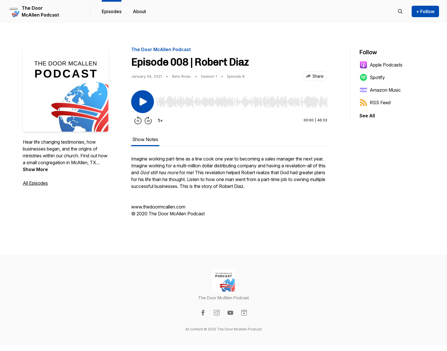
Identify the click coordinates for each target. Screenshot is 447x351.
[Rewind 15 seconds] (138, 121)
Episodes (111, 11)
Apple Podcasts (381, 65)
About (139, 11)
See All (367, 116)
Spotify (372, 77)
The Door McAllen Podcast (40, 11)
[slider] (241, 102)
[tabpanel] (229, 189)
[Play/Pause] (142, 101)
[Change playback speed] (160, 121)
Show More (35, 169)
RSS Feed (375, 103)
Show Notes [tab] (145, 139)
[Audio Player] (241, 100)
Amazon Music (380, 90)
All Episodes (35, 183)
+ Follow (425, 11)
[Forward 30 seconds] (148, 121)
